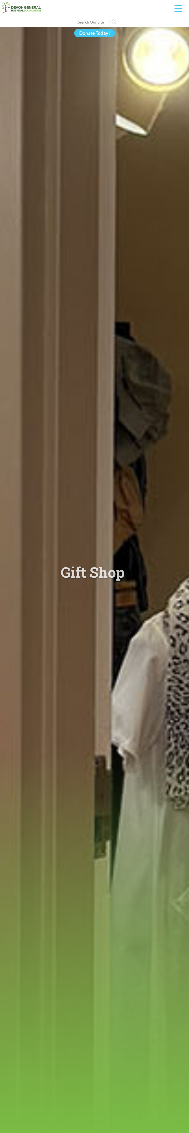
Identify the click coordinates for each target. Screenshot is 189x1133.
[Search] (91, 22)
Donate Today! (94, 33)
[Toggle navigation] (178, 9)
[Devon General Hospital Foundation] (21, 6)
